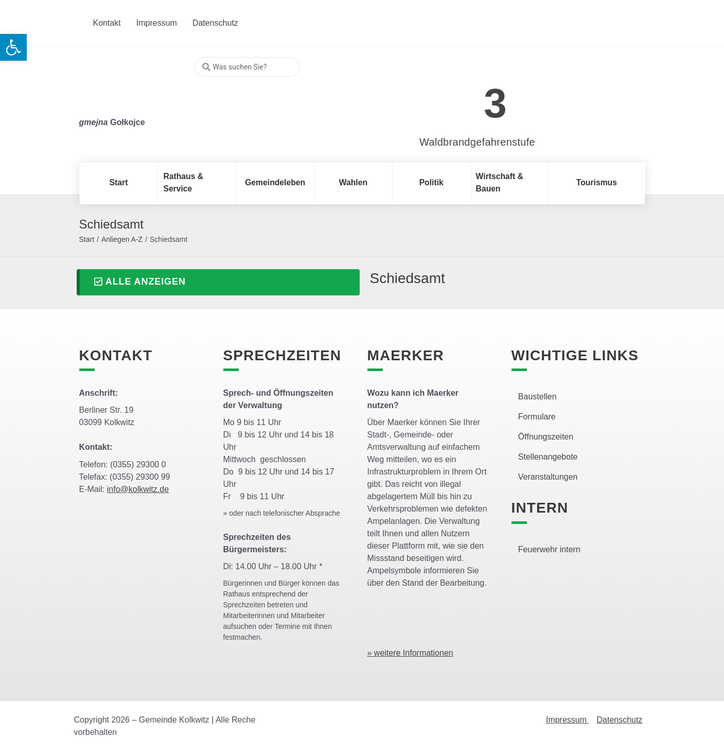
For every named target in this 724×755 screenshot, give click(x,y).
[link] (462, 97)
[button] (218, 282)
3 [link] (495, 103)
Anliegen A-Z (122, 239)
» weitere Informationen (410, 652)
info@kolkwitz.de (138, 489)
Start (87, 239)
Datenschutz (620, 719)
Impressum (567, 719)
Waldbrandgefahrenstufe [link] (477, 142)
